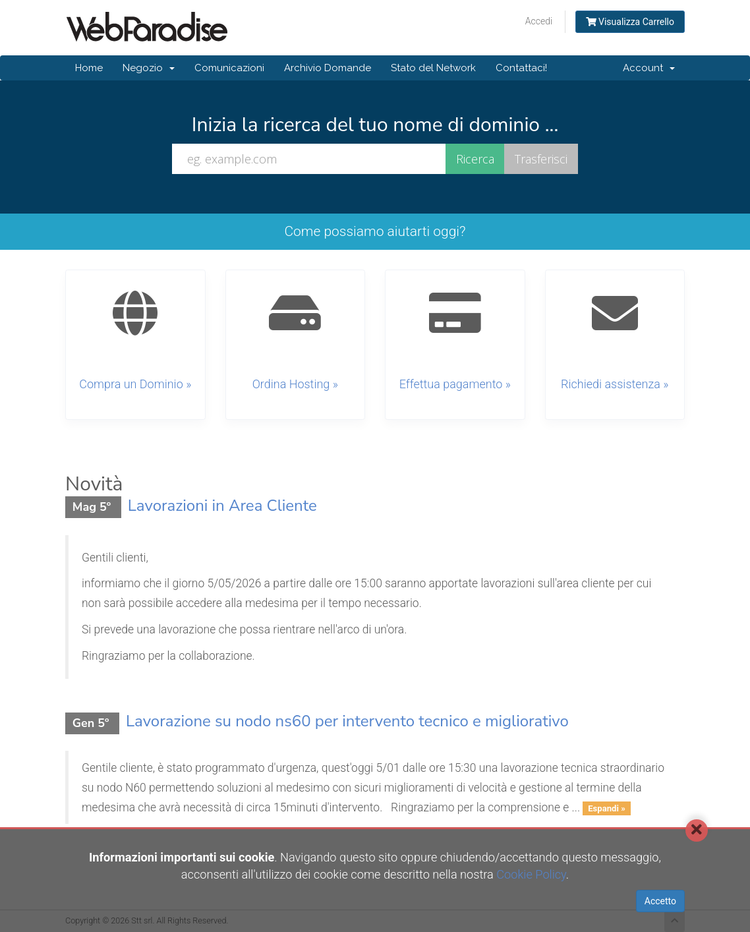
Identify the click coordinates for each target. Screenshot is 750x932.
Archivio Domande (327, 68)
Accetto (660, 901)
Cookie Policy (531, 874)
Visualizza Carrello (630, 21)
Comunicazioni (229, 68)
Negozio (149, 68)
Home (89, 68)
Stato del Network (433, 68)
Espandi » (606, 808)
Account (649, 68)
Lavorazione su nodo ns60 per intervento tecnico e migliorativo (347, 721)
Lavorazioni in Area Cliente (222, 505)
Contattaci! (521, 68)
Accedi (538, 21)
